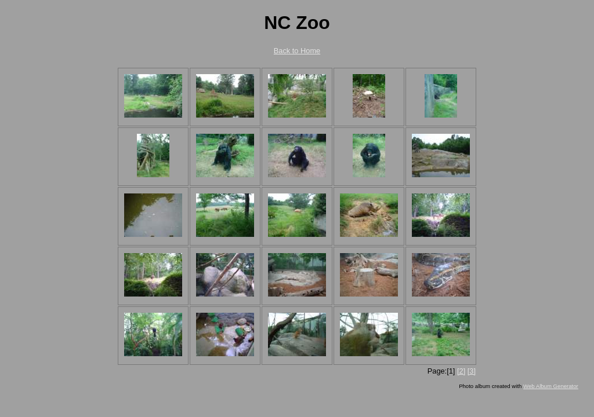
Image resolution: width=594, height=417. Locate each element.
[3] (472, 371)
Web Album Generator (550, 386)
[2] (461, 371)
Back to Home (297, 50)
